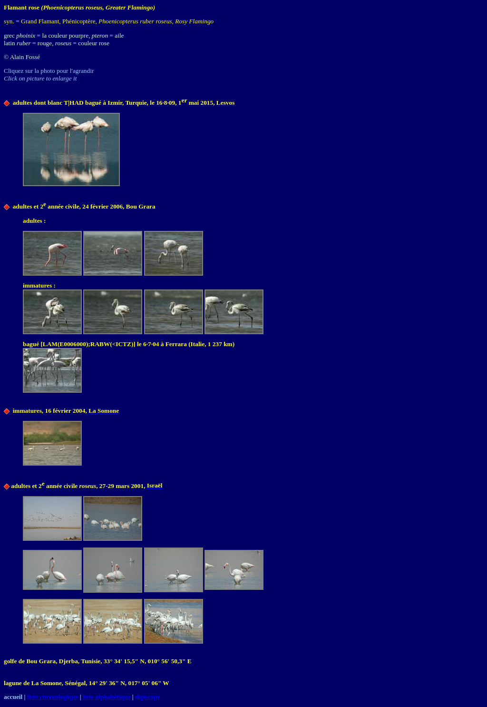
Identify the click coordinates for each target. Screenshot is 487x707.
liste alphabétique (106, 696)
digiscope (147, 696)
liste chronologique (52, 696)
